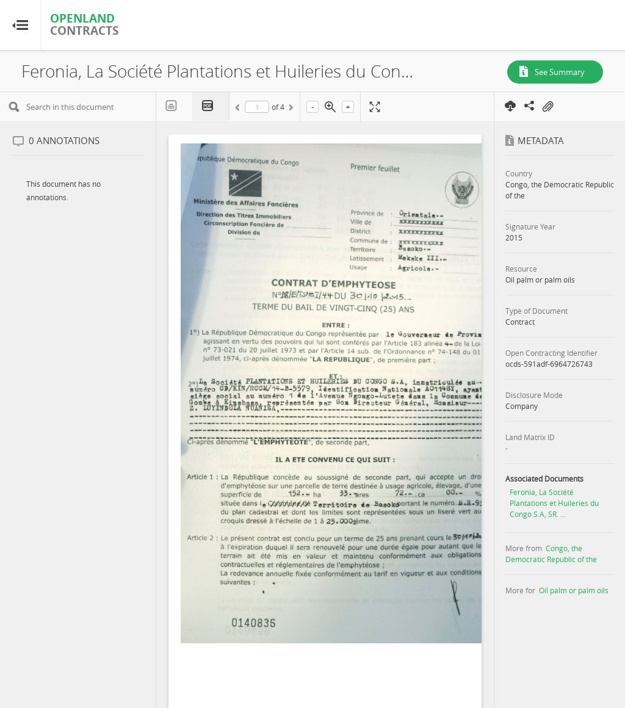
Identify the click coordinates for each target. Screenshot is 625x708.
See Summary (560, 72)
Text (174, 106)
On (547, 107)
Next (289, 109)
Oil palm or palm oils (574, 590)
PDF (211, 106)
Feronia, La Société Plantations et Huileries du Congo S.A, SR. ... (554, 503)
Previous (239, 109)
